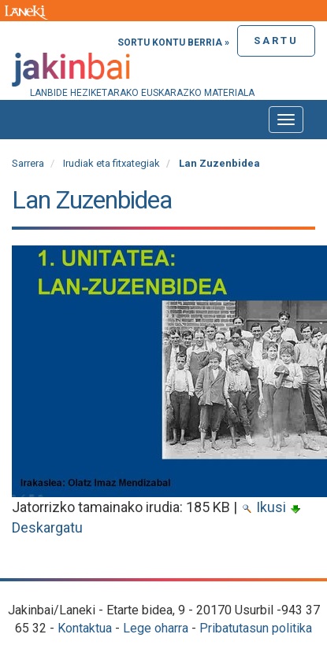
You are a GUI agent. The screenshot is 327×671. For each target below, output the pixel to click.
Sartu (276, 40)
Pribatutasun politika (255, 628)
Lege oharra (155, 628)
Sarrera (28, 163)
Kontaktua (85, 628)
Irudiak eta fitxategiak (111, 163)
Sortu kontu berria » (173, 42)
